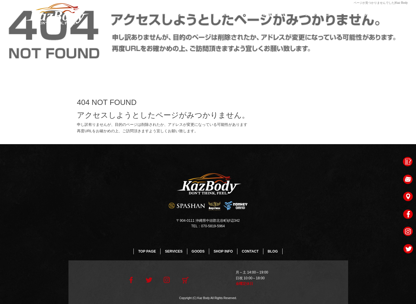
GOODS (270, 14)
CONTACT (363, 14)
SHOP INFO (317, 14)
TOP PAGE (177, 14)
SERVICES (223, 14)
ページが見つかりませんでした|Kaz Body (381, 2)
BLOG (273, 251)
